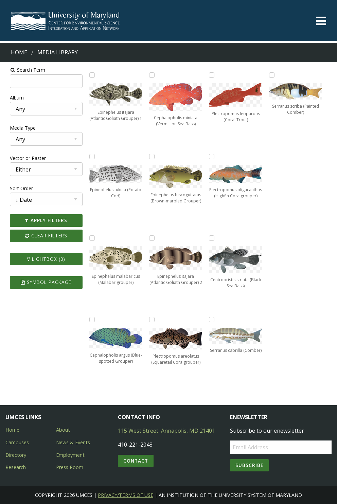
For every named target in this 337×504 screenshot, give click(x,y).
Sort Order (16, 188)
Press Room (69, 467)
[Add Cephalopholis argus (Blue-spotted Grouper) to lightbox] (89, 319)
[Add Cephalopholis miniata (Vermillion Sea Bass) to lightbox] (151, 75)
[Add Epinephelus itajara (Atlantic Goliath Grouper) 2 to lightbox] (151, 238)
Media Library (57, 52)
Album (11, 97)
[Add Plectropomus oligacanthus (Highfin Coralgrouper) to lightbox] (213, 156)
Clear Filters (42, 235)
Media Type (17, 128)
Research (15, 467)
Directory (15, 455)
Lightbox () (42, 259)
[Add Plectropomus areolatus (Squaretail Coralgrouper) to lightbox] (151, 319)
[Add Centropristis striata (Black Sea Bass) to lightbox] (213, 238)
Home (19, 52)
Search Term (22, 70)
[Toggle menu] (321, 21)
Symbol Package (42, 282)
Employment (70, 455)
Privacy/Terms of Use (125, 495)
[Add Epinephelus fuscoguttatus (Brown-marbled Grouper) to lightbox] (151, 156)
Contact (135, 460)
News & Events (73, 442)
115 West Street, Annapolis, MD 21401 (166, 430)
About (63, 430)
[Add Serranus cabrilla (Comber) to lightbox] (213, 319)
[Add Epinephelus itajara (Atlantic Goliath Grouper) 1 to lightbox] (89, 75)
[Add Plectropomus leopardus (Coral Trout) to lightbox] (213, 75)
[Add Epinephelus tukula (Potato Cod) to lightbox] (89, 156)
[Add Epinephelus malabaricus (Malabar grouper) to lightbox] (89, 238)
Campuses (17, 442)
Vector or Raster (22, 158)
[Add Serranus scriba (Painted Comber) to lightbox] (275, 75)
